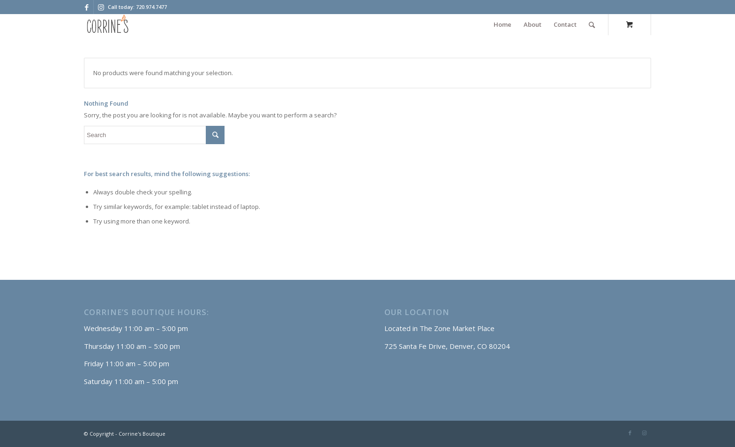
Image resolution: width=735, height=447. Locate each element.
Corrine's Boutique (142, 433)
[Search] (592, 24)
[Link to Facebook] (86, 7)
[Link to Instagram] (101, 7)
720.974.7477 (151, 6)
